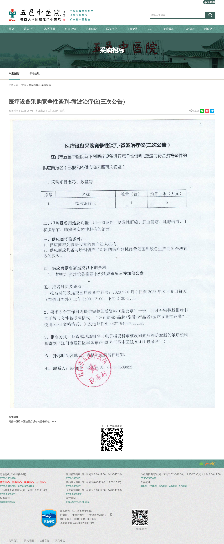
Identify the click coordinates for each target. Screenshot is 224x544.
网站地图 (29, 540)
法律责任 (44, 540)
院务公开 (29, 28)
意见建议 (60, 540)
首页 (11, 28)
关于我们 (13, 540)
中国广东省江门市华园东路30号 (92, 515)
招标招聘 (189, 28)
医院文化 (111, 28)
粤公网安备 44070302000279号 (77, 523)
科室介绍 (70, 28)
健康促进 (132, 28)
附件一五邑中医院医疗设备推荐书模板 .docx (32, 421)
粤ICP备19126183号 (85, 519)
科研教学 (209, 28)
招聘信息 (34, 73)
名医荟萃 (49, 28)
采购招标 (14, 73)
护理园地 (168, 28)
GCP (150, 28)
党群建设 (91, 28)
